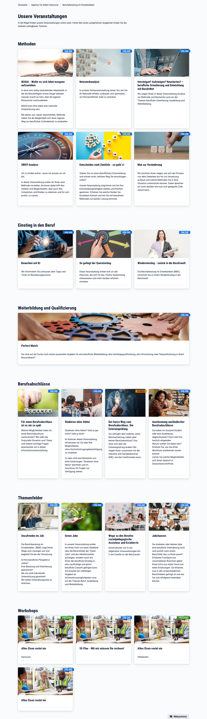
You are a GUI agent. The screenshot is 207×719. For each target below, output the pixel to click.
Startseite (22, 5)
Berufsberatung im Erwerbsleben (78, 5)
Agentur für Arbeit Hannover (44, 5)
